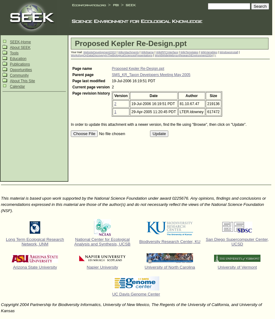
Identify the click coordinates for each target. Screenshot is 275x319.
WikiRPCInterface (167, 52)
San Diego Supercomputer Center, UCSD (237, 241)
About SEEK (20, 47)
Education (18, 59)
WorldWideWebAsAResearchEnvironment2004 (184, 55)
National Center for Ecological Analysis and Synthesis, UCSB (102, 241)
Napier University (102, 267)
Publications (20, 64)
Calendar (17, 86)
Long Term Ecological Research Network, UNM (35, 241)
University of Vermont (237, 267)
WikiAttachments (128, 52)
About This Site (22, 81)
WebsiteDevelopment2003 (99, 52)
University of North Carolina (170, 267)
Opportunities (21, 70)
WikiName (147, 52)
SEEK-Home (20, 42)
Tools (14, 53)
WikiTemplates (189, 52)
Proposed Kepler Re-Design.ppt (138, 68)
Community (19, 75)
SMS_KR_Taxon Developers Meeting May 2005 (151, 75)
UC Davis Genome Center (136, 294)
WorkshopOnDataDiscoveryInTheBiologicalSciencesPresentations (112, 55)
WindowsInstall (229, 52)
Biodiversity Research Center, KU (169, 241)
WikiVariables (208, 52)
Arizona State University (35, 267)
